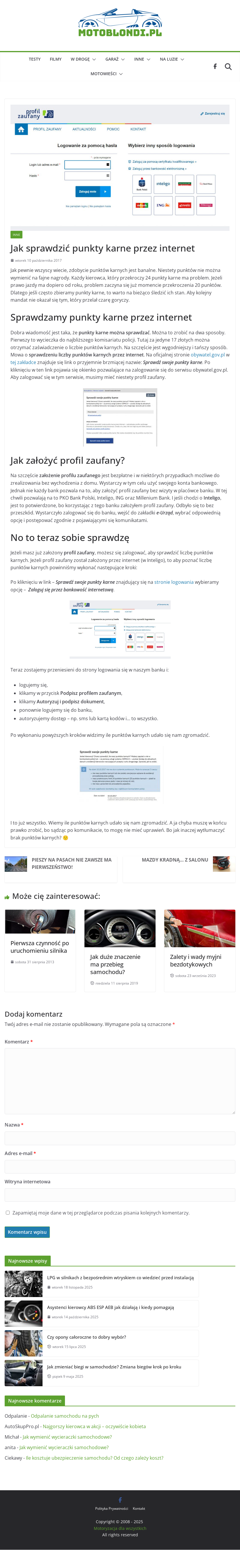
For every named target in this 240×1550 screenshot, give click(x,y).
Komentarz (19, 1041)
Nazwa (14, 1125)
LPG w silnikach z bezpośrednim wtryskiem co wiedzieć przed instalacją (120, 1277)
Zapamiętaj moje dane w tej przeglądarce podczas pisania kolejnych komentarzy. (101, 1213)
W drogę (80, 59)
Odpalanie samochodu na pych (65, 1416)
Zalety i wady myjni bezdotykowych (195, 960)
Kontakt (139, 1508)
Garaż (112, 59)
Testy (34, 59)
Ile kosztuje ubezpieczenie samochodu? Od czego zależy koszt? (94, 1458)
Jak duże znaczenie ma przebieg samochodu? (115, 964)
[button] (93, 59)
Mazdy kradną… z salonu (175, 860)
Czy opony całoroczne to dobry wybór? (86, 1337)
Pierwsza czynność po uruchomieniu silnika (39, 947)
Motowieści (104, 73)
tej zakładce (23, 362)
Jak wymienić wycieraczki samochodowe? (67, 1437)
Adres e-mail (20, 1153)
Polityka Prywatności (111, 1508)
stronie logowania (174, 582)
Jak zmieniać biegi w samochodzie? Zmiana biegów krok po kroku (114, 1367)
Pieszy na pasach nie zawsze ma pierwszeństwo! (72, 864)
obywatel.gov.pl (208, 355)
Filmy (55, 59)
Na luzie (169, 59)
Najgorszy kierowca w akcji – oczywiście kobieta (94, 1426)
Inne (139, 59)
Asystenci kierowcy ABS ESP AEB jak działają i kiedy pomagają (110, 1307)
